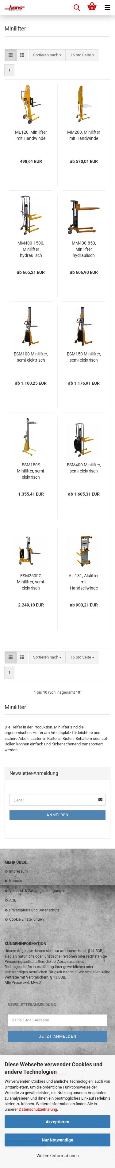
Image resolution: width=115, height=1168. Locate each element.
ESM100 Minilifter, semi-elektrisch (31, 357)
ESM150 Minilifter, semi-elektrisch (84, 357)
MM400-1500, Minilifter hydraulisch (30, 249)
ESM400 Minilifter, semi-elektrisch (84, 467)
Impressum (18, 871)
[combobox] (47, 55)
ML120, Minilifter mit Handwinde (31, 135)
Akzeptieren (57, 1121)
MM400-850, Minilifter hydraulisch (84, 249)
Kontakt (15, 881)
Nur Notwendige (57, 1140)
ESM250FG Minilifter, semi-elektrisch (31, 581)
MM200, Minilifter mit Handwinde (83, 135)
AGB (12, 900)
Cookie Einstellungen (26, 919)
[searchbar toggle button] (76, 7)
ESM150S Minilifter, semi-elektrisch (31, 471)
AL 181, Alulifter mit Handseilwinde (84, 581)
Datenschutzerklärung (38, 1109)
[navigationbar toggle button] (107, 7)
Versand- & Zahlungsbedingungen (37, 891)
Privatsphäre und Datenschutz (34, 910)
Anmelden (58, 815)
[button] (11, 55)
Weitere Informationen (57, 1155)
